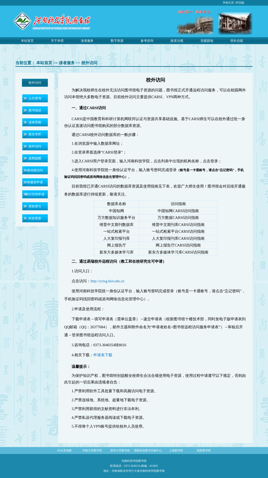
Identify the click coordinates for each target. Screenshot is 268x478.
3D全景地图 (64, 450)
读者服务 (87, 40)
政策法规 (176, 40)
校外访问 (89, 63)
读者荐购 (35, 122)
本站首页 (27, 40)
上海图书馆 (176, 450)
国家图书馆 (204, 450)
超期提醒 (35, 158)
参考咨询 (147, 40)
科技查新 (35, 218)
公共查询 (35, 98)
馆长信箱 (236, 40)
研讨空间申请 (34, 194)
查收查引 (35, 206)
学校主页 (228, 2)
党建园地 (206, 40)
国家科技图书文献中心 (148, 450)
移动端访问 (35, 170)
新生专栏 (35, 134)
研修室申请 (35, 182)
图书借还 (35, 110)
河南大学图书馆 (92, 450)
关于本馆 (57, 40)
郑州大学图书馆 (120, 450)
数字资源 (117, 40)
